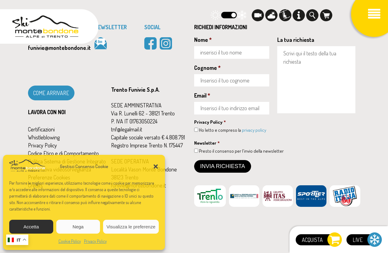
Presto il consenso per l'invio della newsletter (241, 151)
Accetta (31, 226)
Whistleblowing (44, 137)
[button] (156, 166)
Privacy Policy (95, 241)
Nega (78, 226)
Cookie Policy (69, 241)
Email (202, 95)
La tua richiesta (295, 39)
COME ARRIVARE (51, 93)
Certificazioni (41, 129)
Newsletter (207, 143)
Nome (203, 39)
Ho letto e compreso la (232, 130)
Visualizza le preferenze (130, 226)
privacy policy (254, 130)
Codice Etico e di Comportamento (63, 153)
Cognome (207, 67)
